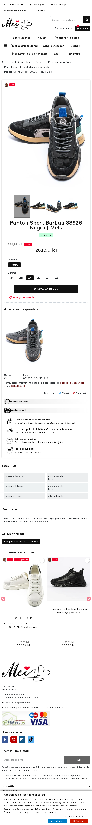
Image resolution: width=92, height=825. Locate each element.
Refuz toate (79, 821)
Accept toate (57, 821)
